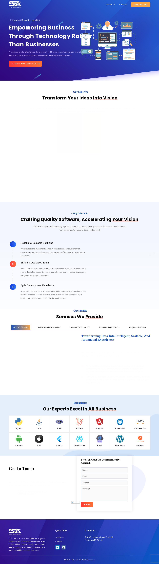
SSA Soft (74, 560)
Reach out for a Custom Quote (25, 63)
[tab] (20, 327)
